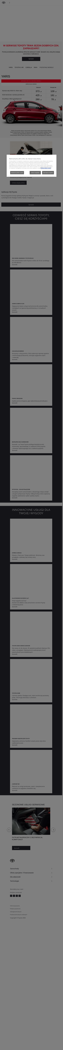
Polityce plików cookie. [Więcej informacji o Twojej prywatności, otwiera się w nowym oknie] (46, 168)
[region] (31, 166)
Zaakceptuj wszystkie (48, 172)
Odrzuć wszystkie (35, 172)
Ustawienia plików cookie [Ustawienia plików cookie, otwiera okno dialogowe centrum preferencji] (17, 172)
